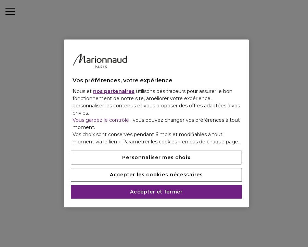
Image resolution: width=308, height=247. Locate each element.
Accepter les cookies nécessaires (156, 175)
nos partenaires (113, 92)
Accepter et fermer (156, 192)
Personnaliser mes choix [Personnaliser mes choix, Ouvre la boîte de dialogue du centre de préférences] (156, 158)
